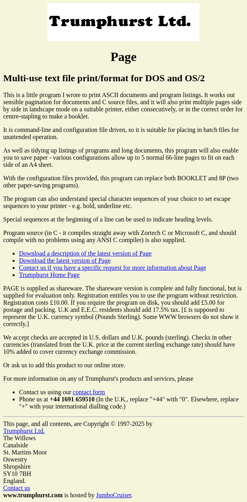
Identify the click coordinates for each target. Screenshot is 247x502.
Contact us (16, 488)
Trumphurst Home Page (49, 274)
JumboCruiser (113, 495)
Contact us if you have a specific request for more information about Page (112, 267)
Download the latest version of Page (65, 260)
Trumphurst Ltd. (24, 431)
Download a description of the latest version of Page (85, 253)
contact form (89, 392)
